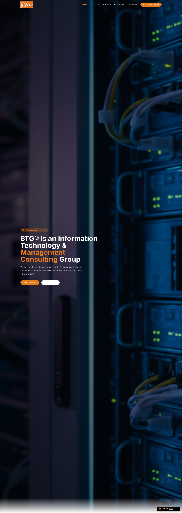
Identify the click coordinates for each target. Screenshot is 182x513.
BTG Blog (107, 5)
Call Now (50, 282)
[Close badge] (178, 509)
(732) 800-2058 (151, 5)
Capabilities (119, 5)
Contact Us (132, 5)
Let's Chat (30, 282)
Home (84, 5)
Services (94, 5)
